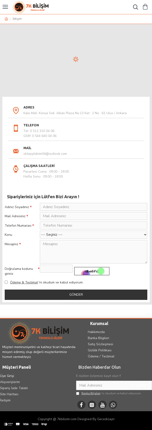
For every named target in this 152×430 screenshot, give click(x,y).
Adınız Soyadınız (17, 207)
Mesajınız (11, 249)
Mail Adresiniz (15, 218)
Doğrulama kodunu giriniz (19, 277)
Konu (8, 239)
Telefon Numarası (18, 228)
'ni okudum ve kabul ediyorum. (44, 288)
